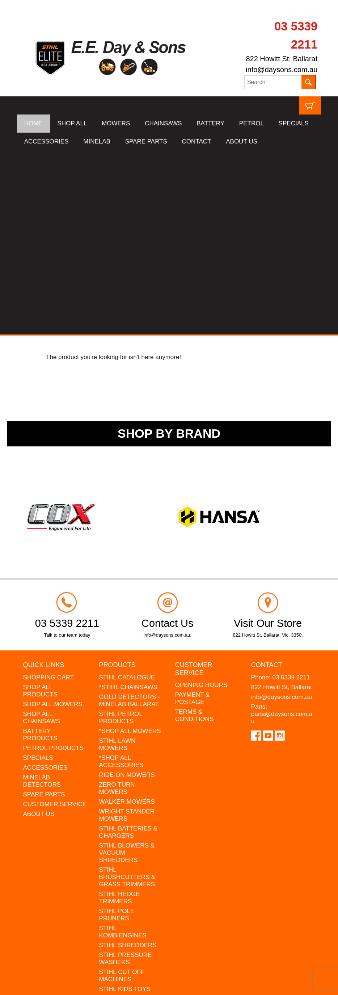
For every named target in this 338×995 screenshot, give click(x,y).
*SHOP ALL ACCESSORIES (121, 577)
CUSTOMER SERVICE (55, 620)
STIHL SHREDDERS (128, 761)
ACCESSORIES (46, 141)
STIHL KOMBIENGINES (123, 748)
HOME (33, 123)
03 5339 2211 (291, 493)
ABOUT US (241, 141)
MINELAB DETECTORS (42, 597)
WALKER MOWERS (127, 617)
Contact (266, 481)
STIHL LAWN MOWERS (117, 560)
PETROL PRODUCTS (53, 564)
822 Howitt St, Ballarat (281, 59)
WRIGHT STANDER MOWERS (127, 631)
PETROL (251, 123)
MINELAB (96, 141)
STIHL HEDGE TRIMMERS (119, 714)
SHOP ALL (72, 123)
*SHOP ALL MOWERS (130, 547)
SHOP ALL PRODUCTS (40, 507)
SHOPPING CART (48, 493)
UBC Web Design (53, 985)
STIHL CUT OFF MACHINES (122, 791)
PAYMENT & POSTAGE (192, 515)
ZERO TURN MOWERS (117, 604)
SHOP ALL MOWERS (53, 520)
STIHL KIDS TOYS (125, 805)
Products (117, 481)
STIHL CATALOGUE (127, 493)
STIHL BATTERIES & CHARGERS (128, 648)
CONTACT (196, 141)
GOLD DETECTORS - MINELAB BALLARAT (129, 516)
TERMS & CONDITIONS (194, 532)
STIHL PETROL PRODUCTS (121, 533)
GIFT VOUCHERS (124, 848)
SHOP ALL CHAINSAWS (41, 533)
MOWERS (116, 123)
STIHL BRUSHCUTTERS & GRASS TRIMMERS (127, 693)
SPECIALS (294, 123)
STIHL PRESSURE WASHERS (125, 774)
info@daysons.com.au (281, 70)
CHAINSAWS (163, 123)
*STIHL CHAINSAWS (128, 503)
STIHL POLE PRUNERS (117, 731)
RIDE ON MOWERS (127, 590)
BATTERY (210, 123)
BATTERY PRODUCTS (40, 551)
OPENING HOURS (201, 501)
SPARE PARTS (146, 141)
